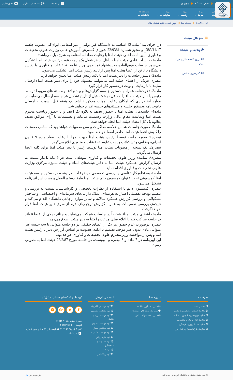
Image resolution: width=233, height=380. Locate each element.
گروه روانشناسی (105, 354)
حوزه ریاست (202, 23)
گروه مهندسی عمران (103, 328)
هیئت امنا (186, 23)
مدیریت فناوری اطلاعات (148, 306)
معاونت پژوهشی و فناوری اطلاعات (191, 315)
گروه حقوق (107, 350)
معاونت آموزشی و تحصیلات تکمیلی (190, 311)
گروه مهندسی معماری (102, 311)
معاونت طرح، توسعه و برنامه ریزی (191, 329)
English (187, 4)
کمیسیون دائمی (193, 73)
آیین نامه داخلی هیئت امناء (162, 23)
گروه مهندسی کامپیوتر (102, 306)
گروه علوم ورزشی (104, 337)
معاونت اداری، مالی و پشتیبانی (192, 320)
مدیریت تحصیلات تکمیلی (147, 315)
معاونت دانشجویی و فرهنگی (193, 324)
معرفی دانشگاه (204, 4)
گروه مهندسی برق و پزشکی (103, 317)
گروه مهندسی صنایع (102, 323)
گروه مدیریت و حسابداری (105, 343)
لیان (26, 375)
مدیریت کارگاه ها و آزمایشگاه (146, 311)
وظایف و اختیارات (192, 50)
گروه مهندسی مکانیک (102, 333)
